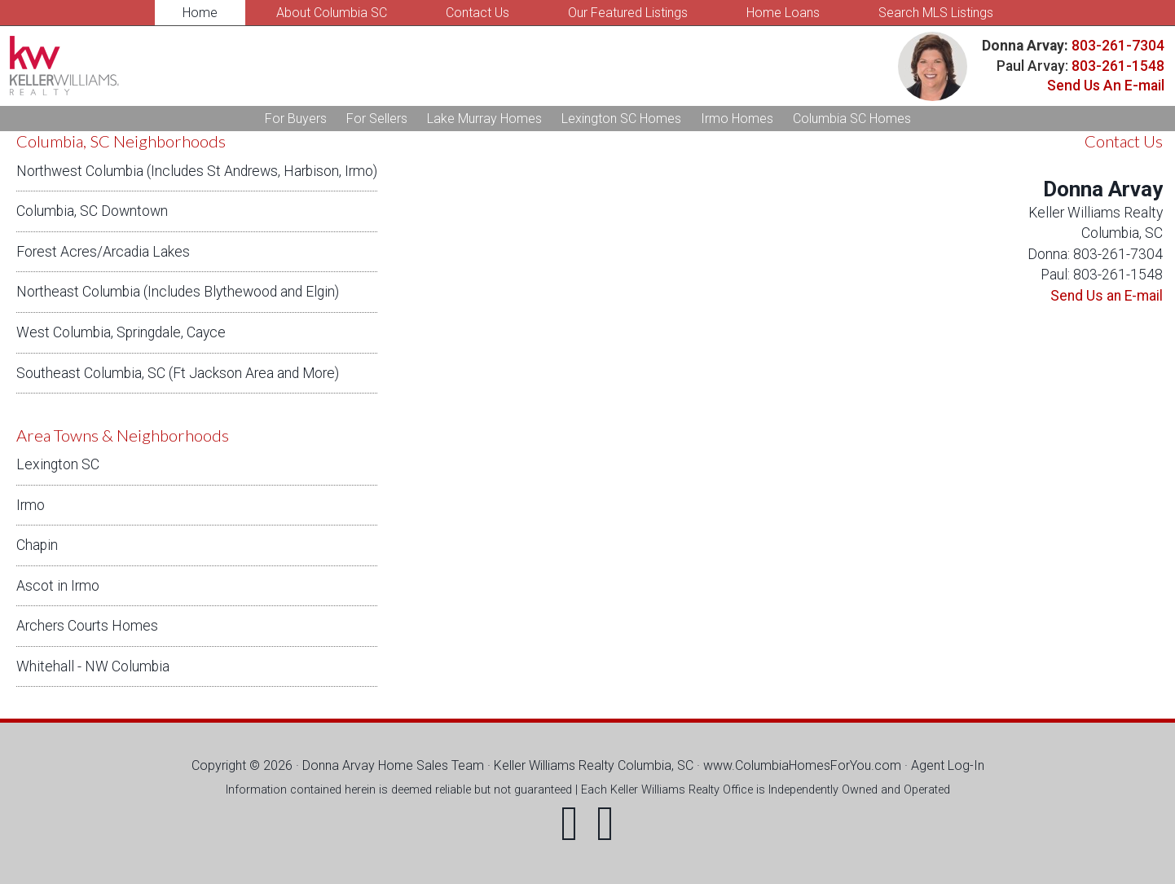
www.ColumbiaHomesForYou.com (802, 765)
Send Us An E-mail (1105, 85)
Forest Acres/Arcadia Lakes (103, 252)
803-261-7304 (1116, 45)
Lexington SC (57, 464)
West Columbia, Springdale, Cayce (121, 332)
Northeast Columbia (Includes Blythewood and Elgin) (177, 292)
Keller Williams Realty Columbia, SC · (598, 765)
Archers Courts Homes (87, 626)
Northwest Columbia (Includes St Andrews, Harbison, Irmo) (196, 171)
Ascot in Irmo (57, 586)
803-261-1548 (1118, 66)
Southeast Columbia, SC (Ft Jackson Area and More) (177, 373)
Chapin (37, 545)
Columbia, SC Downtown (92, 211)
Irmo (30, 505)
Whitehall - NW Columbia (92, 666)
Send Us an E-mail (1106, 296)
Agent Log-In (947, 765)
